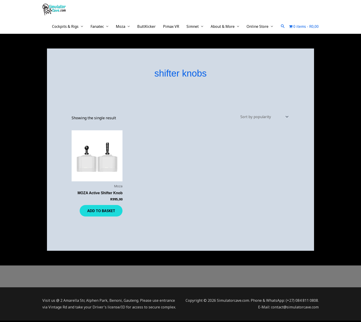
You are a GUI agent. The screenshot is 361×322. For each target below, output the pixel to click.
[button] (282, 26)
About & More (223, 26)
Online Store (257, 26)
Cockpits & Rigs (65, 26)
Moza (120, 26)
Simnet (192, 26)
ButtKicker (146, 26)
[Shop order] (262, 117)
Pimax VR (171, 26)
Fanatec (97, 26)
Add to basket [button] (99, 211)
